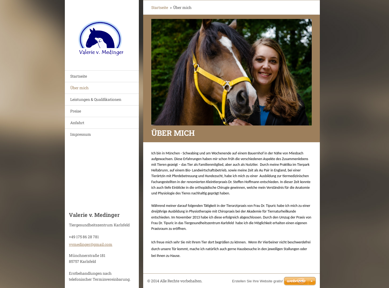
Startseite (78, 76)
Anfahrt (77, 122)
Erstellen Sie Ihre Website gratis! (257, 281)
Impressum (80, 134)
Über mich (79, 87)
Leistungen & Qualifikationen (95, 99)
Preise (75, 111)
